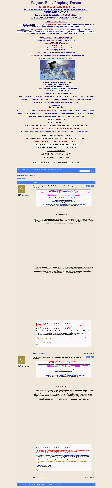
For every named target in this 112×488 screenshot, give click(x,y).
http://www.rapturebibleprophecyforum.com (63, 201)
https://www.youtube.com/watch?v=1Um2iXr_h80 (65, 191)
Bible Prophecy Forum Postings (40, 169)
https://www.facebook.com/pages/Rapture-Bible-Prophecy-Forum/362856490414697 (64, 204)
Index (27, 169)
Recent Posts (20, 170)
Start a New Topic (21, 178)
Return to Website (21, 169)
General (31, 169)
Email (36, 353)
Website (43, 353)
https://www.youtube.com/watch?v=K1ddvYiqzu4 (65, 362)
